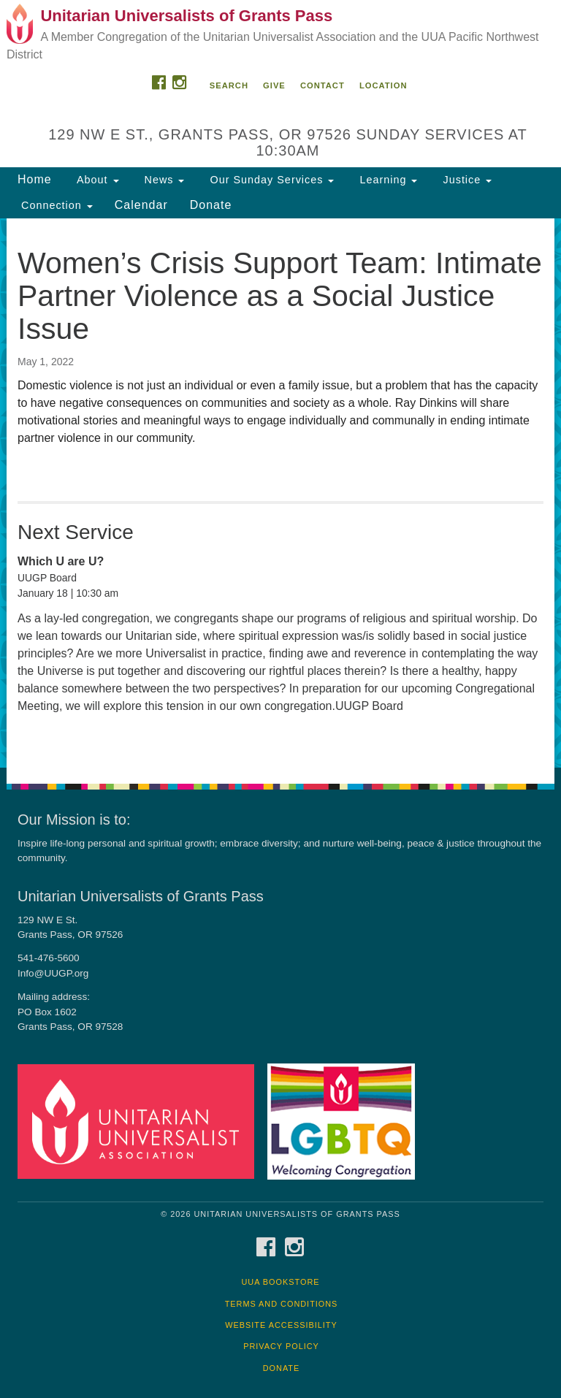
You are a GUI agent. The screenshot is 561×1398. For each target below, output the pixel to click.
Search (229, 85)
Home (35, 179)
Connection (55, 205)
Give (274, 85)
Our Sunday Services (270, 180)
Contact (322, 85)
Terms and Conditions (281, 1303)
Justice (465, 180)
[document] (280, 493)
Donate (211, 205)
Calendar (141, 205)
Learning (386, 180)
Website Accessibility (281, 1325)
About (96, 180)
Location (383, 85)
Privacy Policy (281, 1346)
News (163, 180)
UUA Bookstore (280, 1281)
